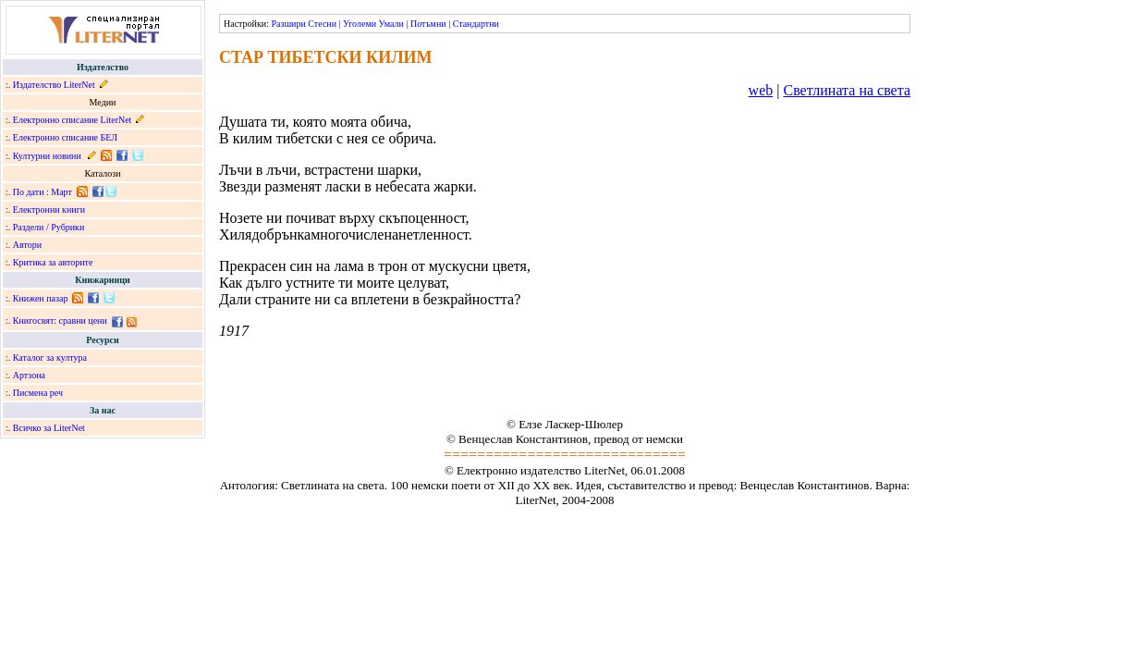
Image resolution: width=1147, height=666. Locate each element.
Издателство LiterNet (54, 85)
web (761, 90)
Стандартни (476, 23)
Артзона (29, 375)
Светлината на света (846, 90)
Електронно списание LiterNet (72, 120)
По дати (28, 192)
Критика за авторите (53, 262)
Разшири (288, 23)
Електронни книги (49, 209)
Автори (27, 245)
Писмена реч (38, 393)
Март (61, 192)
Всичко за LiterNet (49, 428)
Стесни (322, 23)
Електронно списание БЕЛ (65, 137)
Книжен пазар (40, 298)
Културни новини (47, 156)
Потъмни (428, 23)
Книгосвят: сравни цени (60, 320)
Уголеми (359, 23)
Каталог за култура (50, 357)
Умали (391, 23)
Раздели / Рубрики (49, 227)
